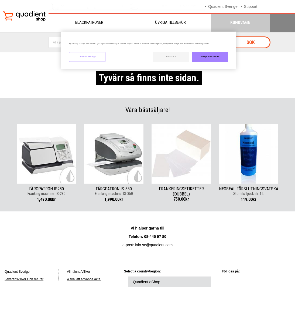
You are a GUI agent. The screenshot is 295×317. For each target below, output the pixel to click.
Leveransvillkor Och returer (24, 279)
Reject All (171, 57)
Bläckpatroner (89, 22)
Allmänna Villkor (78, 272)
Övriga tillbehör (170, 22)
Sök (250, 42)
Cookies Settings (87, 57)
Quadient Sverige (223, 6)
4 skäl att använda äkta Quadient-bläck (95, 279)
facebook (261, 281)
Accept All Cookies (210, 57)
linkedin (231, 281)
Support (253, 6)
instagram (231, 296)
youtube (275, 281)
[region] (148, 50)
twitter (246, 281)
